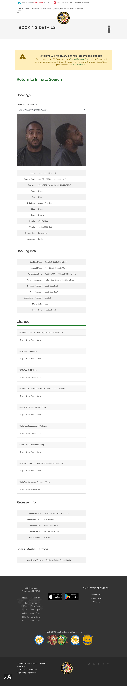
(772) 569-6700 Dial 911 (34, 2)
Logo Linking (21, 673)
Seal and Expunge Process (80, 59)
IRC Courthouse (78, 64)
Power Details (96, 598)
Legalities (20, 669)
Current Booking (27, 104)
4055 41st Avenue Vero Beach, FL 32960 (71, 2)
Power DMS (96, 594)
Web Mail (96, 602)
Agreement (32, 673)
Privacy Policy (31, 669)
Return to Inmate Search (39, 79)
